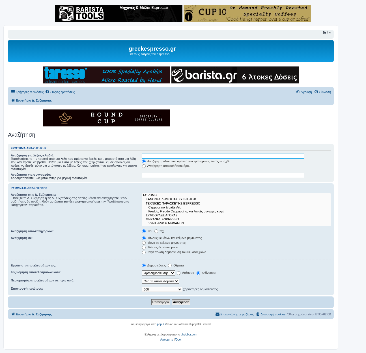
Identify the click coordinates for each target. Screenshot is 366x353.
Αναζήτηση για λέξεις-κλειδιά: (32, 155)
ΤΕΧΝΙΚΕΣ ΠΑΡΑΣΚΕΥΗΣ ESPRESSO (236, 204)
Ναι (147, 231)
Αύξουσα (185, 272)
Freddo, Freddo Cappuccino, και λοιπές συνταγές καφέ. (236, 212)
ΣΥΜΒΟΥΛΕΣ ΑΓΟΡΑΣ (236, 216)
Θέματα (176, 265)
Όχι (159, 231)
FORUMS (236, 195)
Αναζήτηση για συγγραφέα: (31, 174)
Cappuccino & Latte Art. (236, 208)
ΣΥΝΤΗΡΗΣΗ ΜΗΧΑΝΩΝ (236, 223)
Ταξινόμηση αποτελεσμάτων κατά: (36, 272)
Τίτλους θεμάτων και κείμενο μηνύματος (172, 238)
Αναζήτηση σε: (22, 238)
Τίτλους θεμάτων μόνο (160, 247)
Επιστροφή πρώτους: (27, 288)
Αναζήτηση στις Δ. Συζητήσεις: (33, 194)
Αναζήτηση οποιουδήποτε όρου (166, 165)
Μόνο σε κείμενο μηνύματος (164, 242)
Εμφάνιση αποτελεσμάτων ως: (33, 265)
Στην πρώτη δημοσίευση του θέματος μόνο (174, 252)
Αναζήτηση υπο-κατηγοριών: (32, 231)
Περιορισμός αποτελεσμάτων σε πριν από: (42, 280)
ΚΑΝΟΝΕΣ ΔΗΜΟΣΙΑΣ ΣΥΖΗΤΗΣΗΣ (236, 199)
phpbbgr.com (189, 334)
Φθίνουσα (206, 272)
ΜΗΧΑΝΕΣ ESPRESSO (236, 219)
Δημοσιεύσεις (154, 265)
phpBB (161, 324)
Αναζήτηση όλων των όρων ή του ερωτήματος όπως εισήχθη (186, 161)
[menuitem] (60, 92)
